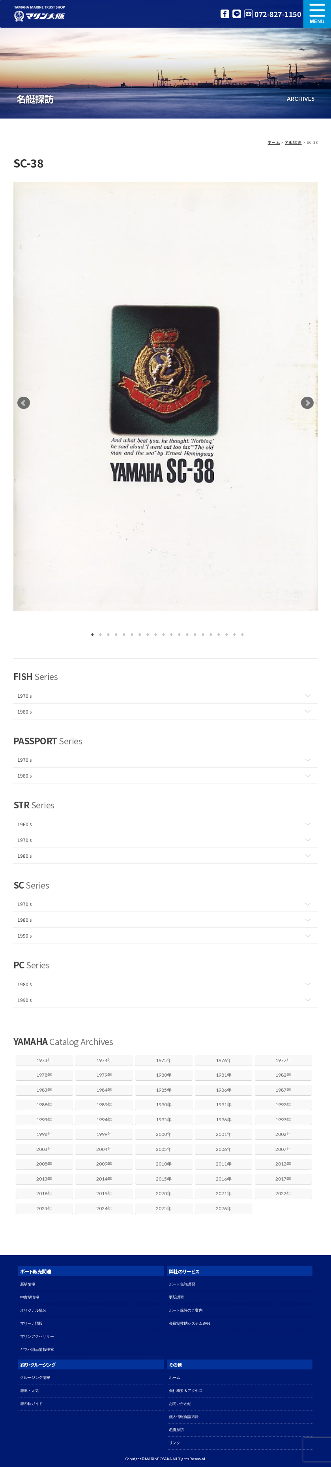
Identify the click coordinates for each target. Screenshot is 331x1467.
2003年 (44, 1149)
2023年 (44, 1208)
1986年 (224, 1090)
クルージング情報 (35, 1377)
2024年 (104, 1208)
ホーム (274, 142)
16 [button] (209, 633)
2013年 (44, 1179)
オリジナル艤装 (33, 1310)
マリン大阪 (39, 14)
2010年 (164, 1164)
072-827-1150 (277, 14)
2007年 (283, 1149)
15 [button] (201, 633)
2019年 (104, 1193)
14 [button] (193, 633)
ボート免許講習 (182, 1284)
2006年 (224, 1149)
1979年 (104, 1075)
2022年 (283, 1193)
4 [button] (114, 633)
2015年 (164, 1179)
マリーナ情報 (31, 1323)
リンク (174, 1443)
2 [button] (99, 633)
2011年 (224, 1164)
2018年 (44, 1193)
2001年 (224, 1134)
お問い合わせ (180, 1403)
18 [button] (225, 633)
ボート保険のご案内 (186, 1310)
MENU (317, 14)
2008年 (44, 1164)
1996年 (224, 1119)
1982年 (283, 1075)
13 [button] (185, 633)
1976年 (224, 1060)
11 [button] (170, 633)
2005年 (164, 1149)
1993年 (44, 1119)
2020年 (164, 1193)
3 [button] (106, 633)
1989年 (104, 1104)
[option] (165, 396)
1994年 (104, 1119)
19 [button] (233, 633)
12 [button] (178, 633)
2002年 (283, 1134)
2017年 (283, 1179)
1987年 (283, 1090)
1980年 (164, 1075)
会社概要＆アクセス (186, 1390)
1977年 (283, 1060)
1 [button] (91, 633)
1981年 (224, 1075)
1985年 (164, 1090)
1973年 (44, 1060)
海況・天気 (29, 1390)
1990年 (164, 1104)
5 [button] (122, 633)
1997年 (283, 1119)
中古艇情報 (29, 1297)
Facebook (225, 14)
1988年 (44, 1104)
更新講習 (176, 1297)
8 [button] (146, 633)
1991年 (224, 1104)
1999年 (104, 1134)
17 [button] (217, 633)
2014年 (104, 1179)
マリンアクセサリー (37, 1336)
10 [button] (162, 633)
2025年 (164, 1208)
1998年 (44, 1134)
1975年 (164, 1060)
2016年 (224, 1179)
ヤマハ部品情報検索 (37, 1349)
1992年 (283, 1104)
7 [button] (138, 633)
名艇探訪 (293, 142)
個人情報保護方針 (184, 1416)
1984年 (104, 1090)
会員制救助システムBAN (189, 1323)
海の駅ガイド (31, 1403)
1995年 (164, 1119)
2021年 (224, 1193)
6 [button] (130, 633)
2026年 (224, 1208)
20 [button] (241, 633)
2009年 (104, 1164)
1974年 (104, 1060)
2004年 (104, 1149)
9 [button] (154, 633)
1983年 (44, 1090)
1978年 (44, 1075)
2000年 (164, 1134)
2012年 (283, 1164)
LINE (237, 14)
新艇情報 (27, 1284)
